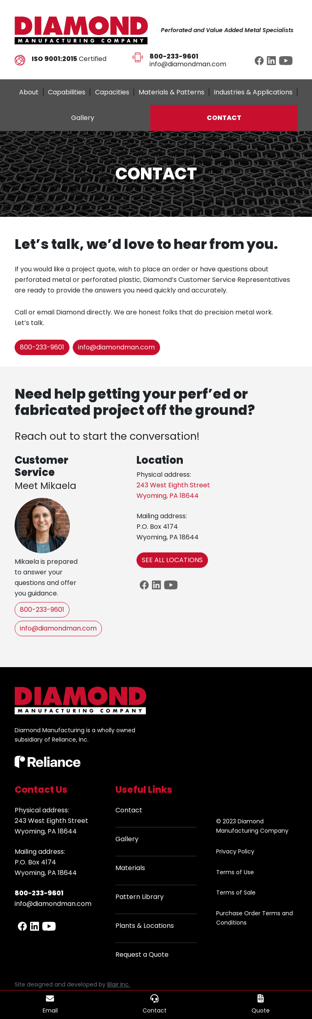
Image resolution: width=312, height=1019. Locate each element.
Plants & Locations (144, 925)
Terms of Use (235, 872)
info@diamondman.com (188, 64)
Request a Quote (142, 954)
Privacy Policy (235, 851)
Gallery (127, 839)
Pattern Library (139, 896)
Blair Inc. (118, 984)
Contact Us (41, 789)
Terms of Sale (236, 892)
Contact (128, 810)
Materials (130, 868)
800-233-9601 (42, 347)
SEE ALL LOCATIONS (172, 560)
